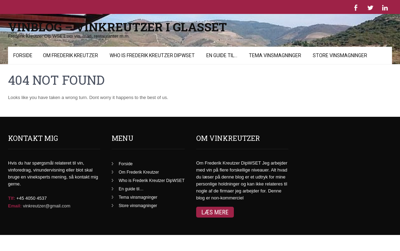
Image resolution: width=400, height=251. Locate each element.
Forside (126, 153)
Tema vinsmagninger (138, 187)
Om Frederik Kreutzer (139, 162)
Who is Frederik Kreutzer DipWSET (152, 170)
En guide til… (131, 178)
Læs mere (215, 202)
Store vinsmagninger (138, 195)
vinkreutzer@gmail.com (47, 195)
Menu (18, 50)
